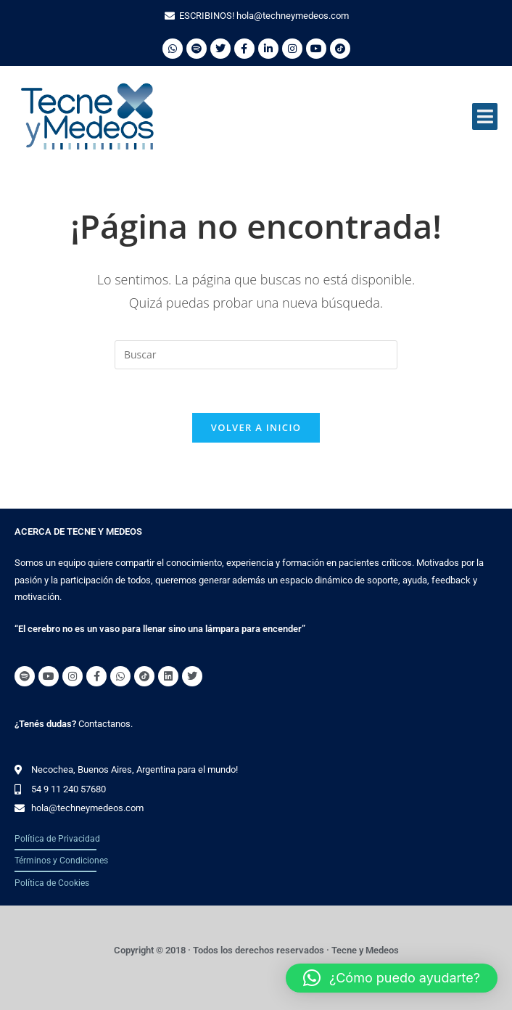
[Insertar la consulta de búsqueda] (256, 354)
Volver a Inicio (256, 428)
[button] (484, 117)
